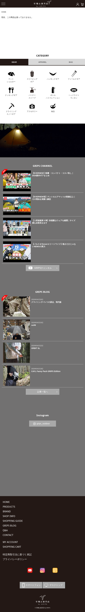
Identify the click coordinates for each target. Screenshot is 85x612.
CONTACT (8, 535)
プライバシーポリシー (15, 559)
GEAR (14, 62)
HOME (3, 12)
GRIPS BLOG (42, 291)
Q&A (5, 530)
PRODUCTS (9, 506)
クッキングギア (11, 95)
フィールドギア (74, 79)
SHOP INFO (9, 516)
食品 (53, 111)
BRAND (7, 511)
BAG (71, 62)
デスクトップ (53, 585)
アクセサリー (32, 111)
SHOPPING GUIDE (13, 520)
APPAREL (42, 62)
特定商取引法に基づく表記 (17, 554)
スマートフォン (31, 585)
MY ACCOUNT (10, 542)
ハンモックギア (53, 79)
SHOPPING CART (12, 546)
